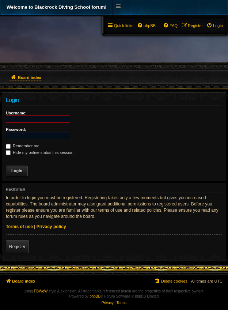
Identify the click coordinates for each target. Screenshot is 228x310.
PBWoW (41, 291)
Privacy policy (51, 226)
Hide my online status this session (39, 152)
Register (17, 246)
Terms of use (19, 226)
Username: (16, 113)
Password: (16, 129)
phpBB (95, 296)
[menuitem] (214, 25)
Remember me (22, 146)
